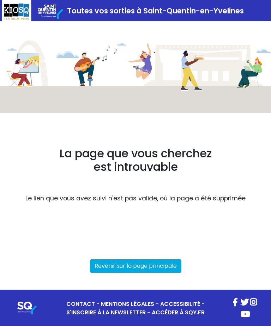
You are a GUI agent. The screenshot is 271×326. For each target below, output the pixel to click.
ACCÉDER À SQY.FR (178, 312)
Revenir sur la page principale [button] (136, 266)
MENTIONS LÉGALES (127, 304)
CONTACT (80, 304)
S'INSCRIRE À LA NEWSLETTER (106, 312)
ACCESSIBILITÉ (180, 304)
